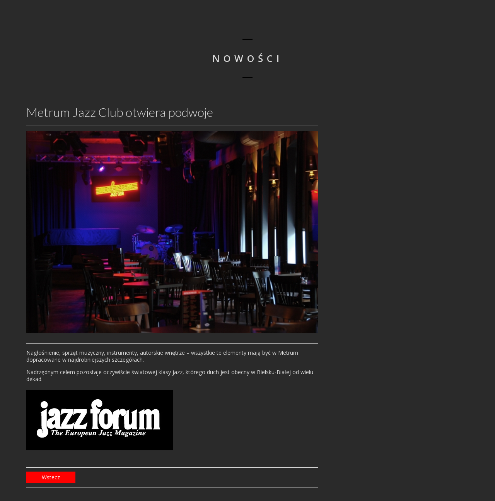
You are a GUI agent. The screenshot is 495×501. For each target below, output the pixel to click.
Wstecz (51, 477)
